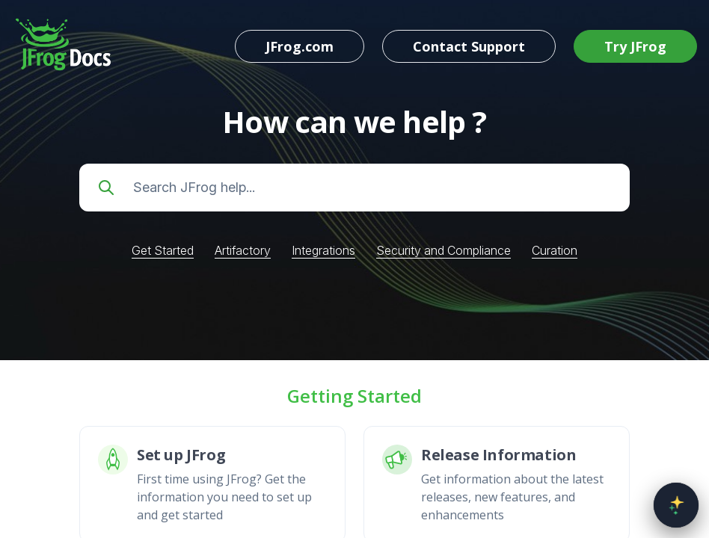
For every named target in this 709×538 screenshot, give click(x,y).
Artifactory (243, 250)
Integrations (323, 250)
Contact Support (469, 46)
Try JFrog (635, 46)
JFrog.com (300, 46)
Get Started (163, 250)
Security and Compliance (443, 250)
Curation (554, 250)
